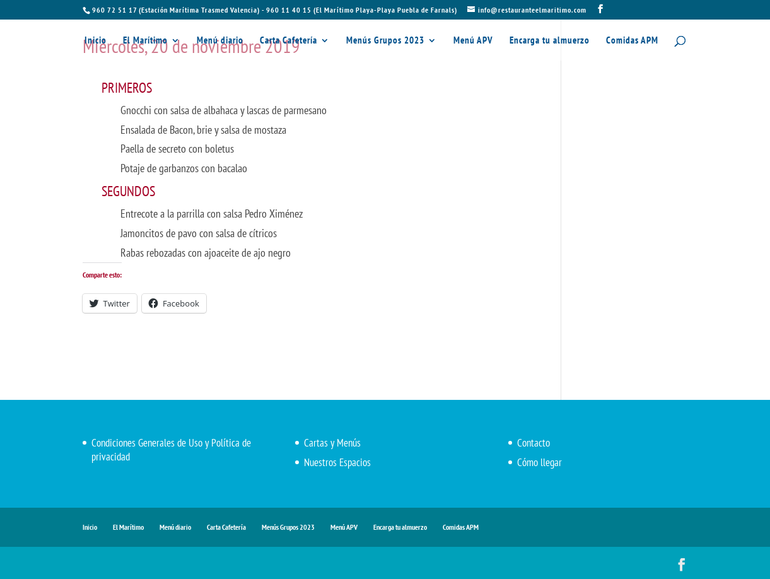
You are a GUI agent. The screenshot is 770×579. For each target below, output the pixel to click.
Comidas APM (632, 42)
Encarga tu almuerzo (550, 42)
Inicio (96, 42)
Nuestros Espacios (337, 462)
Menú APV (473, 42)
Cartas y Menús (332, 443)
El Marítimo (145, 42)
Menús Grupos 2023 (385, 42)
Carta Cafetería (288, 42)
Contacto (533, 443)
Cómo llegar (539, 462)
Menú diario (220, 42)
